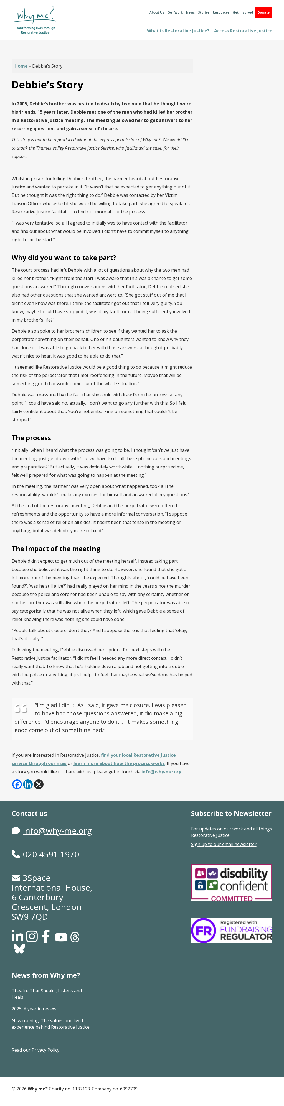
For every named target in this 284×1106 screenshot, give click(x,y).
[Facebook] (17, 784)
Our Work (175, 12)
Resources (221, 12)
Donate (264, 12)
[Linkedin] (28, 784)
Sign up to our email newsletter (224, 844)
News (190, 12)
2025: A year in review (34, 1009)
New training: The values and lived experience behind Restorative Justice (51, 1024)
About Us (156, 12)
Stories (203, 12)
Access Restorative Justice (243, 31)
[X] (39, 784)
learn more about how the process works (119, 763)
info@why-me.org (161, 772)
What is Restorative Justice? (178, 31)
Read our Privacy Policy (35, 1050)
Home (21, 66)
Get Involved (243, 12)
